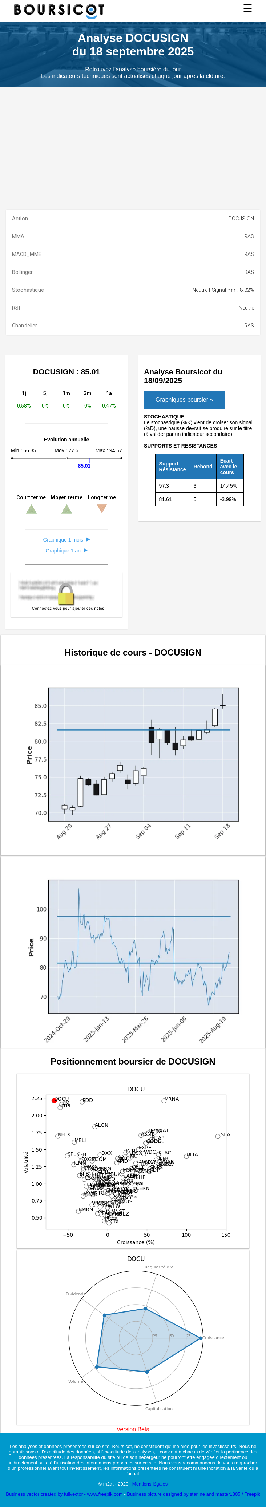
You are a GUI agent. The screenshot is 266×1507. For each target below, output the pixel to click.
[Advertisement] (133, 142)
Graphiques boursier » (184, 400)
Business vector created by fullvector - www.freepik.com (64, 1494)
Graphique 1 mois (66, 540)
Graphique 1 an (66, 551)
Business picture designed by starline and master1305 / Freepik (193, 1494)
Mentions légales (150, 1484)
